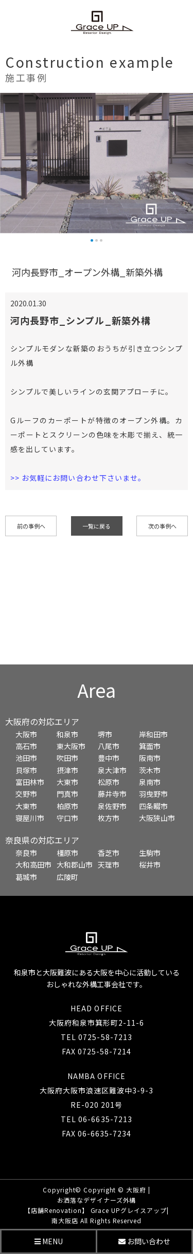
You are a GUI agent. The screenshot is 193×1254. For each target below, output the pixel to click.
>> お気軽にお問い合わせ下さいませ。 (78, 478)
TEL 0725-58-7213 (96, 1037)
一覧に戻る (96, 526)
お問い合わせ (144, 1241)
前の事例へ (31, 526)
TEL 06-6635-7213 (96, 1119)
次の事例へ (162, 526)
